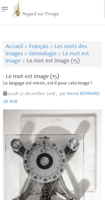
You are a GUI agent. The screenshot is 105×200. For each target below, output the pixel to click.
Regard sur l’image (35, 9)
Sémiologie (43, 54)
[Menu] (5, 9)
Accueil (14, 47)
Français (39, 47)
